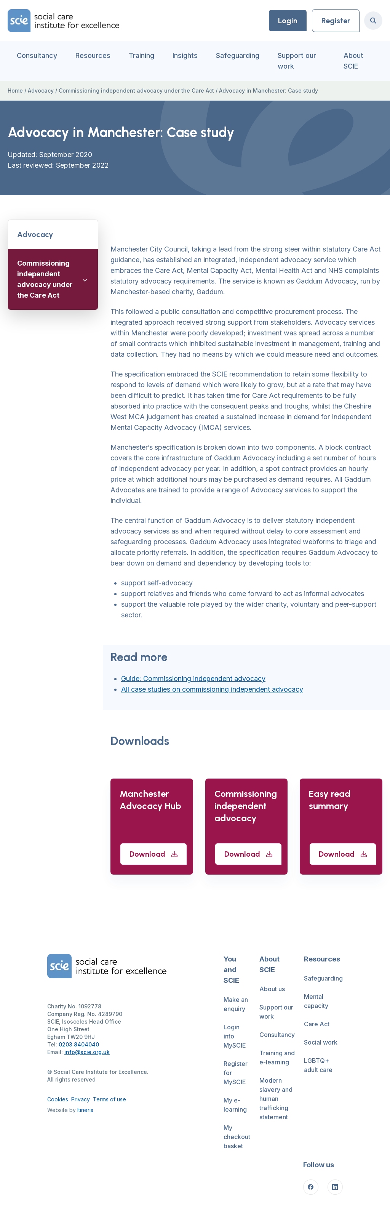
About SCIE (353, 60)
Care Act (316, 1024)
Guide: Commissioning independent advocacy (193, 679)
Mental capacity (316, 1001)
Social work (320, 1042)
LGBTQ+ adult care (318, 1065)
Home (15, 90)
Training (141, 55)
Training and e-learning (277, 1057)
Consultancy (37, 55)
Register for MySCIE (236, 1073)
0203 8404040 (79, 1044)
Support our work (297, 60)
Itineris (85, 1110)
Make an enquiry (236, 1004)
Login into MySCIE (235, 1036)
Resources (92, 55)
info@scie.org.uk (87, 1052)
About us (272, 989)
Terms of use (109, 1099)
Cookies (57, 1099)
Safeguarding (237, 55)
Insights (185, 55)
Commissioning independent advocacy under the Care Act (136, 90)
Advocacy (41, 90)
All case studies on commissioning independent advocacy (212, 689)
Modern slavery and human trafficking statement (275, 1099)
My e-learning (235, 1104)
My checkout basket (237, 1137)
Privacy (80, 1099)
